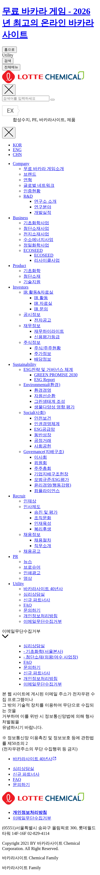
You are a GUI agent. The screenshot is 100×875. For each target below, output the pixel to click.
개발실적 (42, 212)
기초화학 (32, 270)
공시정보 (32, 314)
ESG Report (44, 379)
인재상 (29, 501)
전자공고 (42, 320)
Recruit (19, 496)
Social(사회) (34, 412)
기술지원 (32, 282)
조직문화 (42, 517)
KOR (17, 145)
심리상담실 (34, 594)
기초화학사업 (36, 223)
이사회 (40, 457)
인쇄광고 (32, 572)
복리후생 (42, 529)
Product (19, 265)
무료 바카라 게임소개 (43, 168)
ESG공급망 (44, 429)
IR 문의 (41, 309)
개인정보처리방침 (40, 616)
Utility (18, 583)
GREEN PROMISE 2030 (56, 375)
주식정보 (32, 342)
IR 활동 (41, 297)
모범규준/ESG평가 (51, 479)
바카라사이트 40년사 (43, 588)
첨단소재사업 (36, 228)
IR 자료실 (43, 303)
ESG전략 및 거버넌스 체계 (48, 369)
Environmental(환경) (41, 384)
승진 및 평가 (46, 512)
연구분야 (42, 207)
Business (20, 217)
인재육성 (42, 523)
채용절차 (42, 540)
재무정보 (32, 325)
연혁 (27, 179)
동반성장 (42, 435)
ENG (17, 149)
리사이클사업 (47, 260)
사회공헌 (42, 446)
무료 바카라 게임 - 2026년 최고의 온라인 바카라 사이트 (48, 22)
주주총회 (42, 468)
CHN (17, 154)
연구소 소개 (45, 201)
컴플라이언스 (47, 490)
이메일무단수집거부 (42, 621)
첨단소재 (32, 276)
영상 (27, 578)
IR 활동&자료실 (38, 292)
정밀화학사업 (36, 245)
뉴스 (27, 561)
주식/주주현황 (47, 348)
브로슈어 (32, 567)
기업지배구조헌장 (51, 474)
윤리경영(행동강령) (52, 485)
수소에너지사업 (38, 239)
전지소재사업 (36, 234)
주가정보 (42, 353)
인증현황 (32, 191)
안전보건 (42, 418)
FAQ (27, 605)
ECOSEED (33, 250)
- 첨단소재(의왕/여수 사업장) (50, 657)
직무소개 (42, 545)
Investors (21, 287)
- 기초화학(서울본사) (43, 651)
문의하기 (32, 610)
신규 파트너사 (36, 600)
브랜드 (29, 174)
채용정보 (32, 534)
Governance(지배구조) (43, 451)
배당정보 (42, 359)
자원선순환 (44, 396)
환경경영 (42, 390)
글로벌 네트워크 (38, 185)
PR (15, 556)
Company (21, 163)
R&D (28, 196)
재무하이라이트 (49, 331)
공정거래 (42, 440)
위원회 (40, 462)
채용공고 (32, 551)
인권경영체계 (47, 423)
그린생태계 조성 (49, 401)
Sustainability (24, 364)
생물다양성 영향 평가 (54, 407)
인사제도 (32, 506)
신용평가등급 (47, 337)
